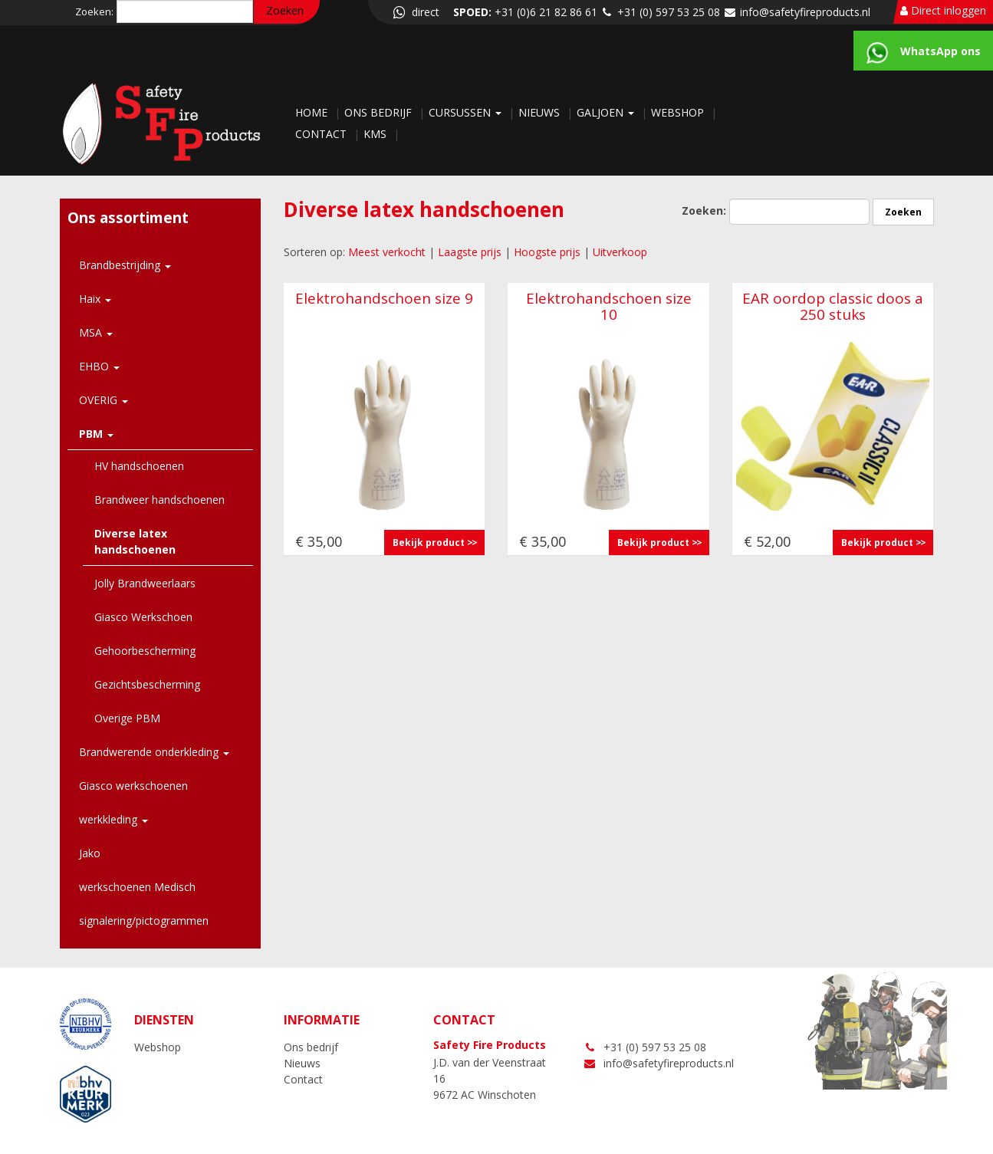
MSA (96, 332)
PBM (96, 433)
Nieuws (540, 112)
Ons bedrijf (379, 112)
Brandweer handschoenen (159, 499)
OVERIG (103, 400)
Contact (322, 134)
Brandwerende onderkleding (154, 752)
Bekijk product (429, 542)
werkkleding (113, 819)
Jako (89, 853)
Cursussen (467, 112)
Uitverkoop (620, 252)
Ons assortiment (128, 218)
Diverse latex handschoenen (135, 541)
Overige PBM (127, 718)
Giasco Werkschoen (143, 617)
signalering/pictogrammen (144, 920)
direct (414, 12)
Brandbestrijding (125, 265)
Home (312, 112)
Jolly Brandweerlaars (145, 583)
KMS (376, 134)
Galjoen (607, 112)
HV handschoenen (139, 466)
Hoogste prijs (547, 252)
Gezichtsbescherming (147, 684)
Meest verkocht (387, 252)
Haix (95, 298)
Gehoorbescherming (145, 650)
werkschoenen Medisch (137, 886)
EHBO (99, 366)
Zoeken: (94, 11)
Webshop (679, 112)
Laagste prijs (469, 252)
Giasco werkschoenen (133, 785)
